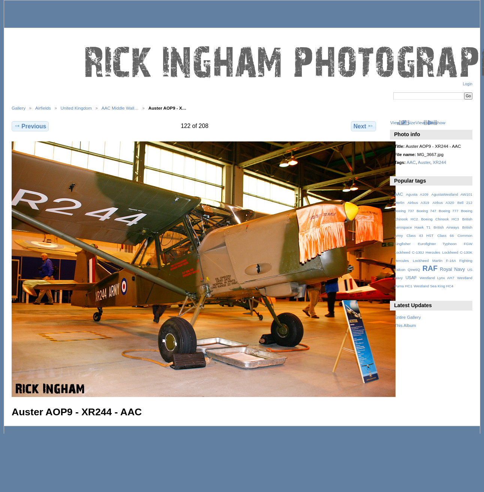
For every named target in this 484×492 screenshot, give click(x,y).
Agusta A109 (417, 194)
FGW (468, 244)
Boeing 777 (449, 211)
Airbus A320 (443, 203)
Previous (30, 126)
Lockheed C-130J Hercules (417, 252)
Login (467, 84)
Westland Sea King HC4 (434, 286)
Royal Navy (452, 269)
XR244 (439, 162)
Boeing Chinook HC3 (440, 219)
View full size (402, 122)
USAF (411, 277)
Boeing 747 (426, 211)
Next (363, 126)
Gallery (18, 108)
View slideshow (430, 122)
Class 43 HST (419, 235)
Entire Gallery (407, 317)
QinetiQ (414, 270)
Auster (424, 162)
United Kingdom (76, 108)
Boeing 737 (404, 211)
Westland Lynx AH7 (437, 278)
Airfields (43, 108)
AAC (411, 162)
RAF (430, 268)
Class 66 (445, 235)
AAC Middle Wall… (120, 108)
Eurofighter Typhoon (437, 244)
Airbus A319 (418, 203)
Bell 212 (464, 203)
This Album (405, 325)
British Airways (446, 227)
